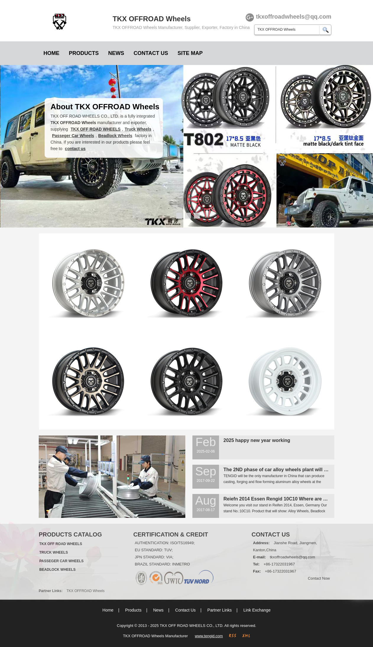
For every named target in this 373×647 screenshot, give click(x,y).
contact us (75, 148)
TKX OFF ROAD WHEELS (96, 129)
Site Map (190, 53)
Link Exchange (257, 610)
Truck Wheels (138, 129)
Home (51, 53)
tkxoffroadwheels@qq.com (292, 557)
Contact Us (151, 53)
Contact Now (319, 578)
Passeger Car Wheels (73, 135)
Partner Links (219, 610)
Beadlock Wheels (115, 135)
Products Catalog (70, 534)
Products (84, 53)
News (116, 53)
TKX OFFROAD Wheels (86, 591)
